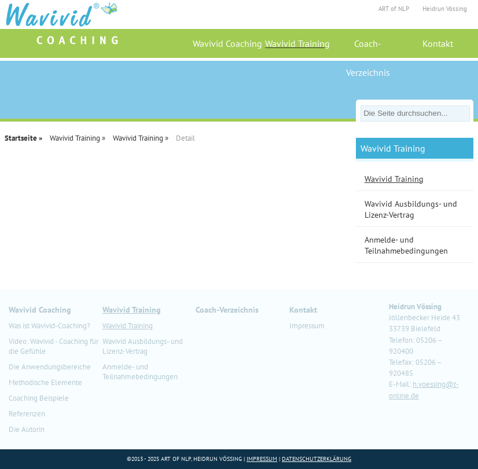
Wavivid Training (297, 43)
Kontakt (437, 43)
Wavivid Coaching (227, 43)
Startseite (21, 138)
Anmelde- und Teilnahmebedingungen (140, 372)
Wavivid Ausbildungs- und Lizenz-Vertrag (142, 346)
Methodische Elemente (45, 382)
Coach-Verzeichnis (368, 48)
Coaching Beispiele (39, 398)
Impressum (307, 326)
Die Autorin (27, 429)
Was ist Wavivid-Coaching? (49, 326)
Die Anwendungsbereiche (50, 367)
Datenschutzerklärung (316, 459)
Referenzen (27, 414)
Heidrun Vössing (444, 9)
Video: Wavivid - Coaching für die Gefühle (53, 346)
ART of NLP (393, 9)
